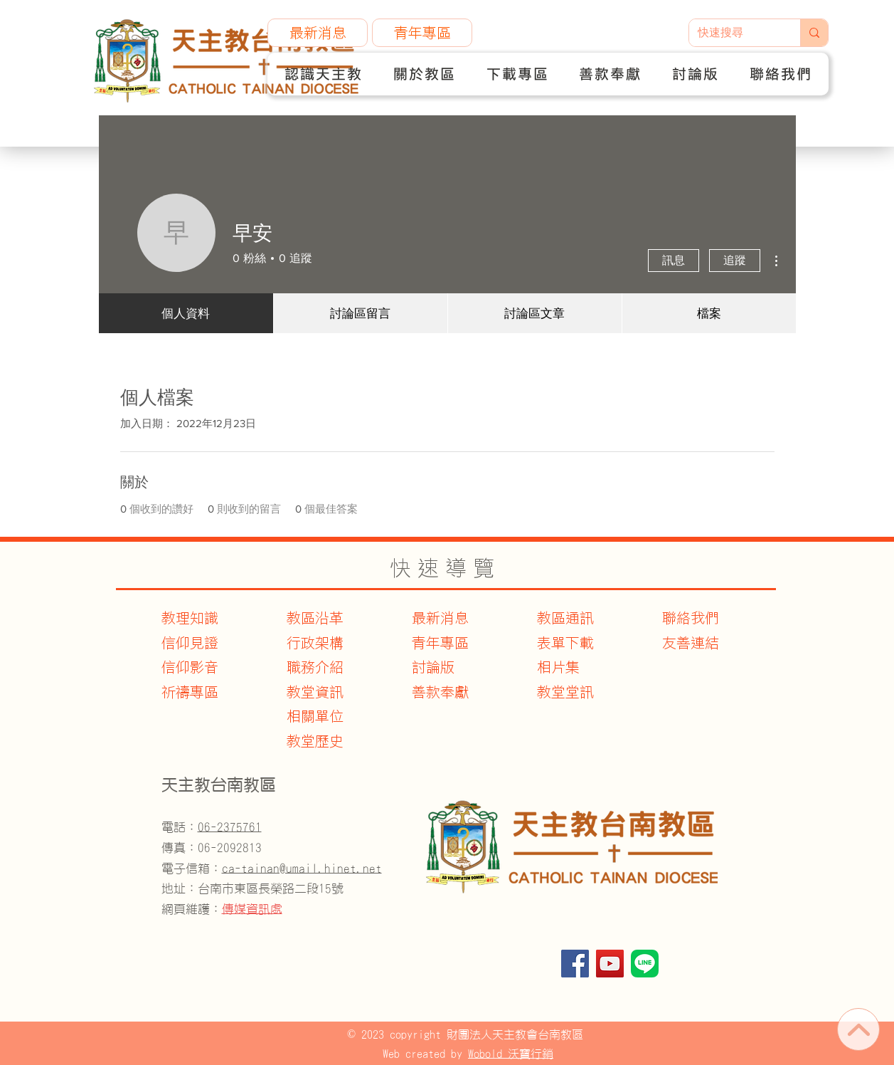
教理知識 (189, 618)
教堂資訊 (315, 692)
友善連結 (690, 643)
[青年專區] (422, 33)
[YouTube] (610, 963)
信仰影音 (189, 667)
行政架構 (315, 643)
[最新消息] (317, 33)
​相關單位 (315, 716)
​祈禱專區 (189, 692)
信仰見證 (189, 643)
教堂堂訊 (565, 692)
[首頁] (858, 1029)
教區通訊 (565, 618)
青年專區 (440, 643)
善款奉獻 (440, 692)
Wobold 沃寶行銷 (510, 1053)
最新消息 (440, 618)
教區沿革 (315, 618)
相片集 (558, 667)
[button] (323, 74)
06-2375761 (230, 827)
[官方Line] (645, 963)
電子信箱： (271, 868)
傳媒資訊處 (252, 909)
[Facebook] (575, 963)
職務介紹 (315, 667)
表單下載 (565, 643)
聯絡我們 (690, 618)
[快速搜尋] (734, 32)
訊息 (673, 260)
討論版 (433, 667)
